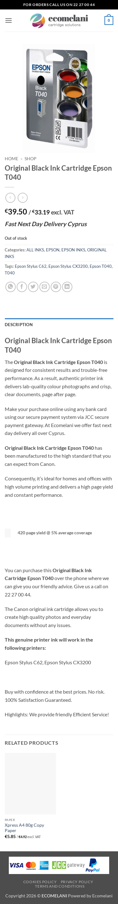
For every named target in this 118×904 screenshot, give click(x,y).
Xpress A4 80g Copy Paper (24, 828)
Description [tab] (19, 324)
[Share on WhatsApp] (10, 287)
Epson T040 (101, 266)
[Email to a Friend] (44, 287)
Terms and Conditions (59, 886)
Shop (31, 158)
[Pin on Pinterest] (56, 287)
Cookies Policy (40, 881)
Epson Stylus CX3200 (68, 266)
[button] (8, 20)
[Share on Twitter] (33, 287)
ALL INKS (35, 249)
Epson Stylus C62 (31, 266)
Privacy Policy (77, 881)
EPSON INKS (73, 249)
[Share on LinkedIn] (67, 287)
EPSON (52, 249)
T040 (10, 272)
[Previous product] (22, 198)
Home (11, 158)
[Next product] (10, 198)
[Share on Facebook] (22, 287)
